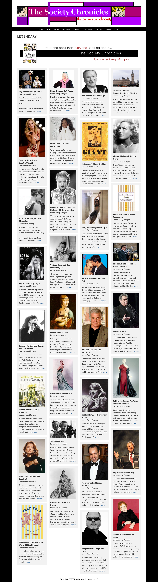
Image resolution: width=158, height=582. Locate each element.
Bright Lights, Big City (28, 283)
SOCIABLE (77, 29)
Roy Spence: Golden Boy (123, 472)
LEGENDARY (88, 29)
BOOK (56, 29)
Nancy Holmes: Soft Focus (61, 91)
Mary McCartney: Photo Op (93, 228)
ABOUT (116, 29)
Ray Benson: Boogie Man (29, 92)
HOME (41, 29)
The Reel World (57, 441)
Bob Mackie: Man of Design (93, 96)
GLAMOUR (66, 29)
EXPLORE (99, 29)
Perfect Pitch (118, 331)
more (39, 111)
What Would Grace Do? (60, 394)
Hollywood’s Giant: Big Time (94, 164)
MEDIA (108, 29)
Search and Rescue (58, 333)
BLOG (49, 29)
